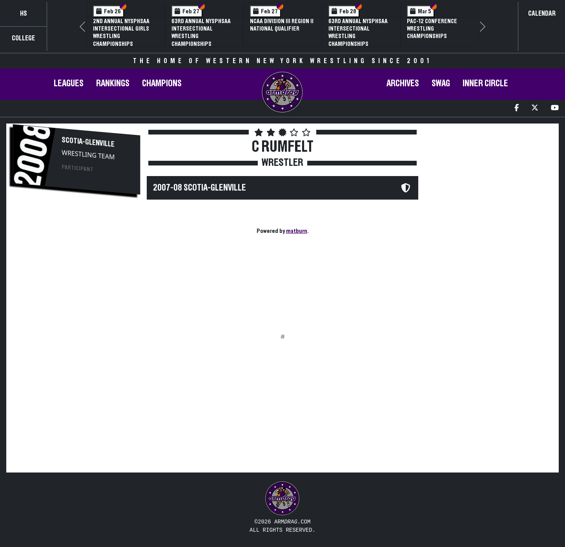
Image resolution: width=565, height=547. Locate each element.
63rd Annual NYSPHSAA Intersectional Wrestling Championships (201, 32)
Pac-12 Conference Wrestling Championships (432, 28)
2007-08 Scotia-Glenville (199, 188)
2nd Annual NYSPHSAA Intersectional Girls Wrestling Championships (121, 32)
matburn (296, 231)
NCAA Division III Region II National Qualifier (281, 25)
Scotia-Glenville (88, 142)
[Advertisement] (76, 263)
